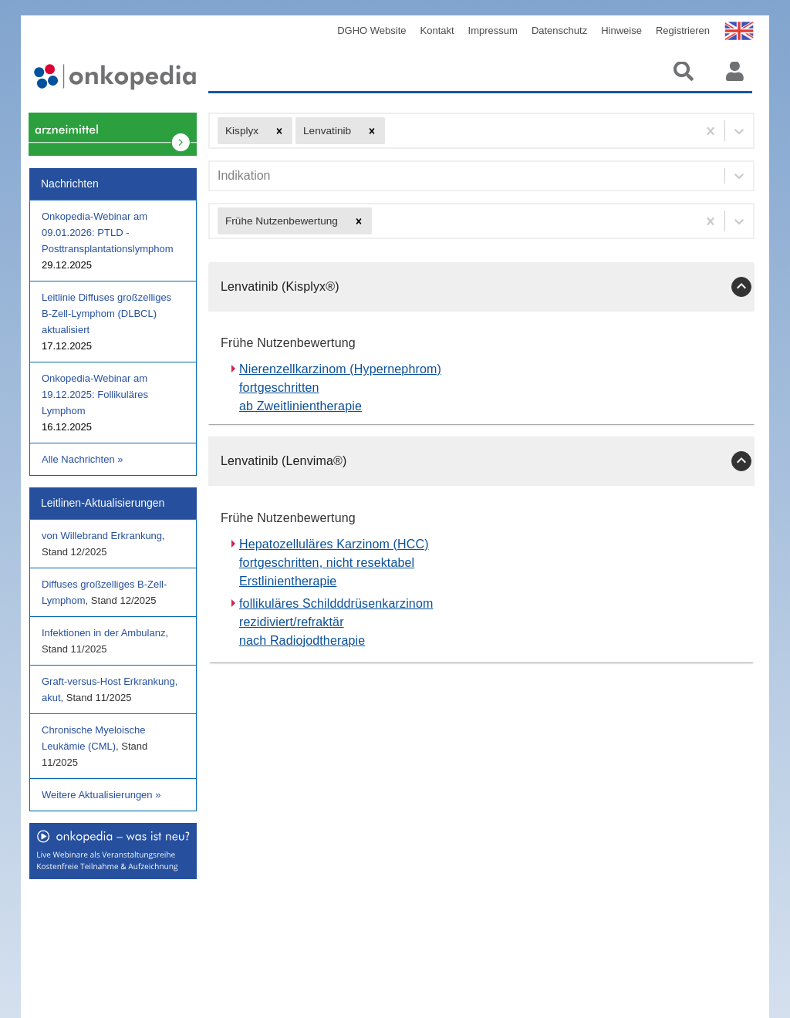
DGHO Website (371, 30)
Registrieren (683, 30)
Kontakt (437, 30)
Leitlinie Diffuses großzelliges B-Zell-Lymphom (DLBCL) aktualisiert (106, 313)
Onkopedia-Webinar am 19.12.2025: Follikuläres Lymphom (95, 394)
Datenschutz (559, 30)
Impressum (493, 30)
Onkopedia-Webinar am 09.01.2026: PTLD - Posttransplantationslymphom (108, 232)
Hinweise (621, 30)
